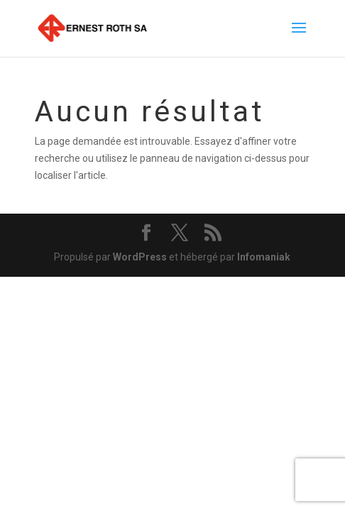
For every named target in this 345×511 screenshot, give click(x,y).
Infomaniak (263, 257)
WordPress (140, 257)
